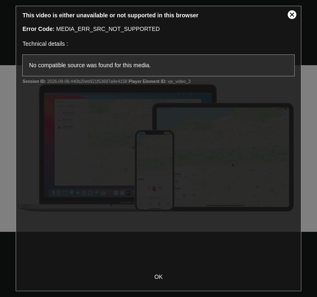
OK (158, 276)
